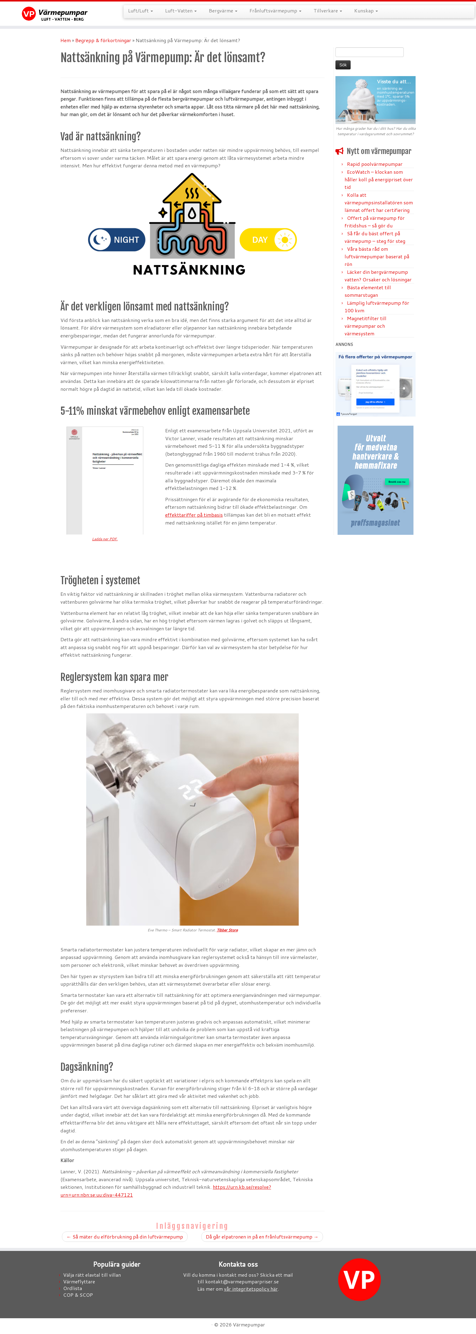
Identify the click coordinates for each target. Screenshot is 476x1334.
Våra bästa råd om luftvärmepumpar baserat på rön (377, 256)
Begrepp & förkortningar (103, 40)
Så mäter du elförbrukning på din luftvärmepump (124, 1236)
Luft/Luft (140, 10)
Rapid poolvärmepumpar (375, 163)
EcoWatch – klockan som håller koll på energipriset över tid (379, 179)
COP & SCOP (78, 1294)
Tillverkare (328, 10)
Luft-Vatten (181, 10)
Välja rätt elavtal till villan (92, 1274)
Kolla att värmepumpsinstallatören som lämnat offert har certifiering (379, 202)
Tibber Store (227, 930)
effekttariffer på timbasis (194, 514)
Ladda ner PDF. (104, 538)
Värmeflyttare (79, 1281)
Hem (65, 40)
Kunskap (366, 10)
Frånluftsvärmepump (275, 10)
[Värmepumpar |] (55, 14)
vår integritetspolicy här (251, 1288)
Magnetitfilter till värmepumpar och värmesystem (365, 326)
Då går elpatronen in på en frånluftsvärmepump (262, 1236)
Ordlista (72, 1288)
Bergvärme (223, 10)
